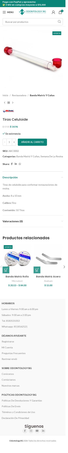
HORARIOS (8, 303)
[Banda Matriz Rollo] (17, 258)
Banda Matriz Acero (48, 276)
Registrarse (8, 341)
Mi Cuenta (7, 347)
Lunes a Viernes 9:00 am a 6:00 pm (20, 309)
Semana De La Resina (52, 156)
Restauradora (19, 95)
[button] (64, 266)
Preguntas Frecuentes (14, 353)
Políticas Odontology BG (19, 394)
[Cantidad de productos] (9, 142)
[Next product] (13, 103)
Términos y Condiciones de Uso (18, 412)
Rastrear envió (9, 358)
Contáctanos (9, 379)
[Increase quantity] (14, 142)
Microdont (17, 281)
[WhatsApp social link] (20, 164)
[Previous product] (5, 103)
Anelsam (48, 281)
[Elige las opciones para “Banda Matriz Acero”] (37, 270)
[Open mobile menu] (8, 12)
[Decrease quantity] (5, 142)
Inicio (5, 95)
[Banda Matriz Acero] (48, 258)
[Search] (33, 21)
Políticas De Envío (11, 406)
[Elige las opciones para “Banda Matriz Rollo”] (6, 270)
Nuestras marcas (11, 385)
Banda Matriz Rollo (17, 276)
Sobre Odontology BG (17, 368)
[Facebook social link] (12, 164)
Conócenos (8, 373)
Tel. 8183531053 (11, 320)
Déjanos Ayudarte (14, 335)
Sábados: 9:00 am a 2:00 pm (16, 315)
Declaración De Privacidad (15, 418)
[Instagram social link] (31, 430)
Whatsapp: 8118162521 (14, 326)
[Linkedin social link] (16, 164)
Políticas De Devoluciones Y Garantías (22, 400)
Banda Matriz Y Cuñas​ (42, 95)
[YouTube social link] (37, 430)
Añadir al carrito (32, 142)
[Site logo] (32, 12)
